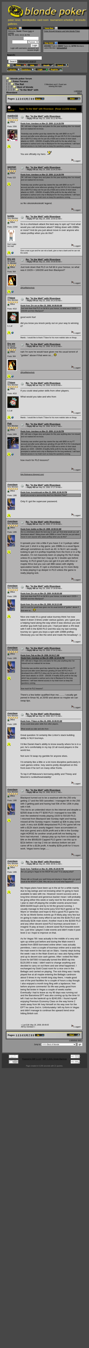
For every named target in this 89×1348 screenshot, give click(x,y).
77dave (11, 298)
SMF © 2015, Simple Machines (55, 1059)
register (11, 33)
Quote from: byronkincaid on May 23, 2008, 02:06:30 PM (43, 492)
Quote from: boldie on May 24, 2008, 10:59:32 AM (40, 529)
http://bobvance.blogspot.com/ (32, 474)
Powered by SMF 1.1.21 (31, 1059)
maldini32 (12, 115)
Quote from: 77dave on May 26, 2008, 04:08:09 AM (41, 721)
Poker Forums (20, 81)
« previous (78, 91)
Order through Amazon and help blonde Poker (62, 31)
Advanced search (27, 61)
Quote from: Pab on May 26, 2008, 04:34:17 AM (39, 655)
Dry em (11, 259)
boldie (10, 216)
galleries (12, 23)
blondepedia (29, 20)
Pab (9, 423)
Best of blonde (25, 87)
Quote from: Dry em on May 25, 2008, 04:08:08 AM (41, 306)
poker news (14, 20)
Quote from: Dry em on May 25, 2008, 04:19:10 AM (41, 604)
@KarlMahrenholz (27, 288)
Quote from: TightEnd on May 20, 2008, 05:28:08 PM (41, 869)
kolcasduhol (62, 48)
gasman (11, 166)
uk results (80, 20)
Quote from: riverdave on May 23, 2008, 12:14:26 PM (42, 123)
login (30, 31)
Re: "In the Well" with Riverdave (43, 116)
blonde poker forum (21, 78)
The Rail (19, 84)
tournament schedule (61, 20)
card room (43, 20)
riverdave (12, 484)
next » (79, 93)
